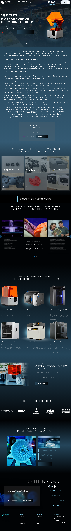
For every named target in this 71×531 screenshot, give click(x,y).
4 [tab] (38, 257)
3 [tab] (37, 257)
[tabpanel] (35, 236)
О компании (39, 516)
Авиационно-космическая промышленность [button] (32, 170)
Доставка (39, 518)
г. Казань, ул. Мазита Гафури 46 (37, 1)
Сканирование (22, 520)
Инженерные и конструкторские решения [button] (11, 170)
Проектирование (23, 523)
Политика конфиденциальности (9, 518)
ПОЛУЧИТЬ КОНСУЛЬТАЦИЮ (25, 32)
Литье (20, 518)
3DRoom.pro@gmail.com (56, 495)
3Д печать (21, 516)
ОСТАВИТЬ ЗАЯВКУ (42, 136)
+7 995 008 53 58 (22, 2)
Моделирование (22, 521)
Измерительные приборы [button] (56, 169)
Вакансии (39, 520)
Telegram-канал (51, 4)
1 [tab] (33, 257)
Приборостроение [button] (54, 186)
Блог (38, 523)
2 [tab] (35, 257)
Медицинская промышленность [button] (34, 186)
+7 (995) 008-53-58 (9, 37)
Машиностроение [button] (7, 186)
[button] (13, 164)
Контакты (39, 521)
